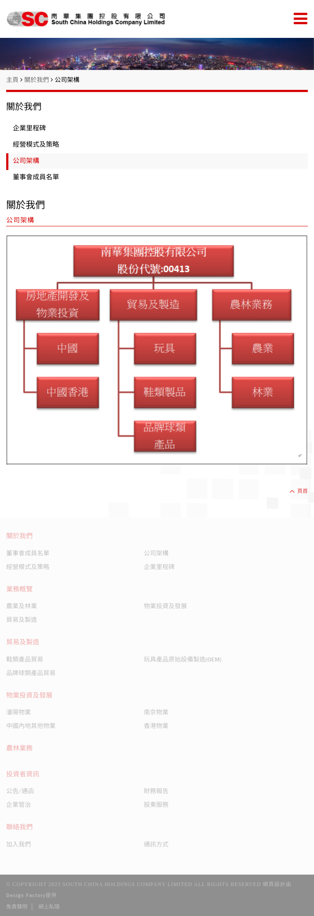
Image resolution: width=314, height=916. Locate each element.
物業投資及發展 (165, 606)
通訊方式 (156, 844)
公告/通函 (20, 791)
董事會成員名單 (36, 177)
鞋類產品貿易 (24, 659)
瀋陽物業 (18, 712)
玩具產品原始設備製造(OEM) (182, 659)
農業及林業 (21, 606)
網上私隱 (49, 906)
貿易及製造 (21, 620)
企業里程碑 (29, 128)
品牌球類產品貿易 (31, 673)
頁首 (298, 491)
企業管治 (18, 805)
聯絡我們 (19, 827)
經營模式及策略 (36, 144)
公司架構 (67, 80)
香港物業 (156, 726)
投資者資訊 (22, 774)
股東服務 (156, 805)
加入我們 (18, 844)
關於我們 (38, 80)
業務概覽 (19, 589)
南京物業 (156, 712)
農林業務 (19, 748)
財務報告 (156, 791)
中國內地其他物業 (31, 726)
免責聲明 (16, 906)
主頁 (14, 80)
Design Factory (25, 895)
